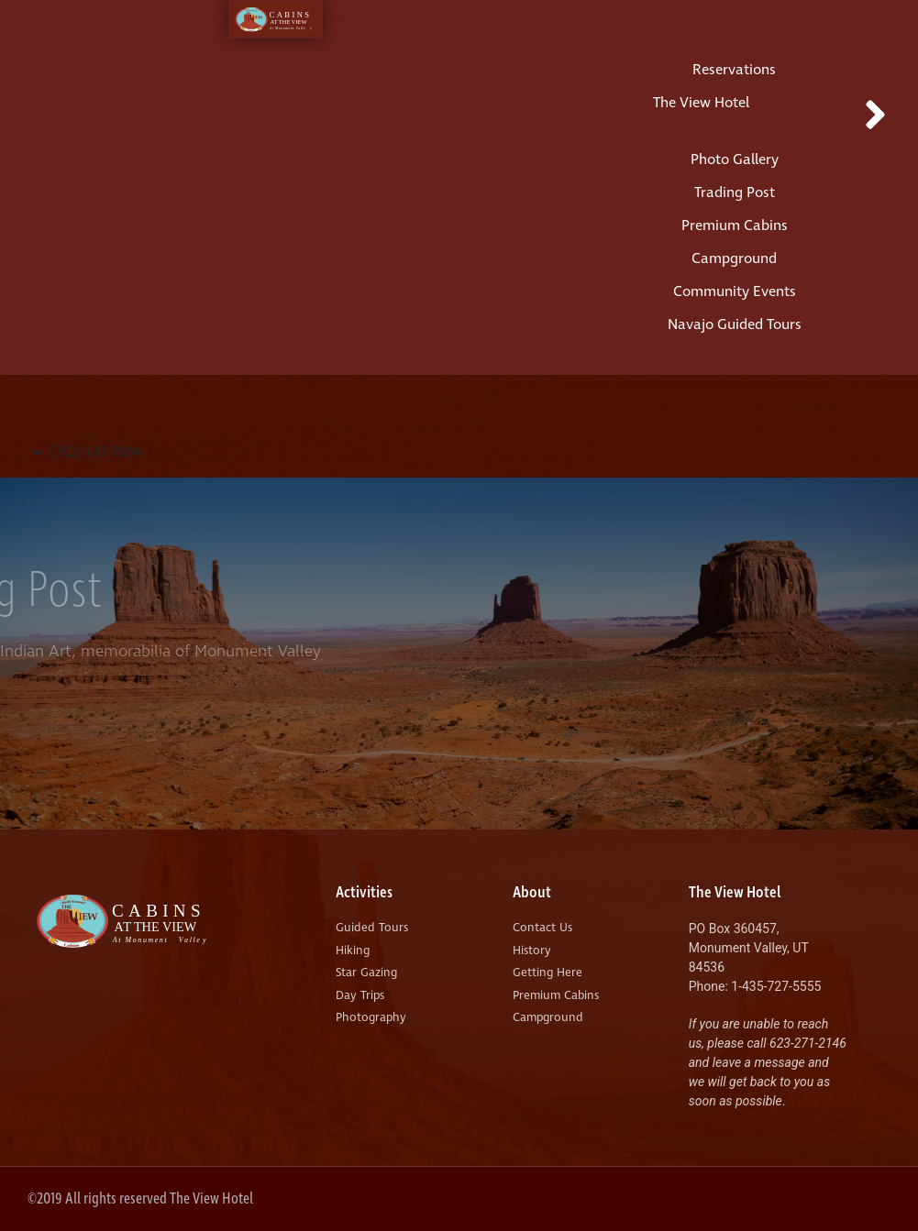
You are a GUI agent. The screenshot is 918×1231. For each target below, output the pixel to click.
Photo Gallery (735, 159)
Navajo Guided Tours (735, 324)
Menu (734, 10)
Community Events (734, 291)
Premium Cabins (734, 225)
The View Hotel (701, 103)
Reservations (734, 70)
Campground (734, 258)
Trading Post (734, 192)
